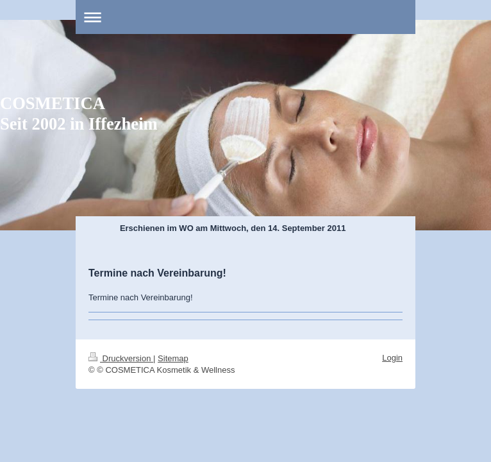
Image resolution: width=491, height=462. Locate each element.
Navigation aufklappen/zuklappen (245, 17)
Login (392, 358)
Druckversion (120, 358)
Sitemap (173, 358)
